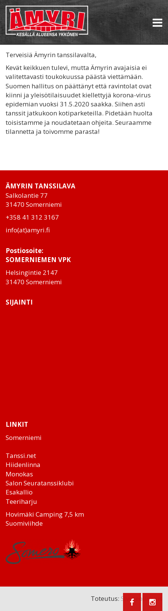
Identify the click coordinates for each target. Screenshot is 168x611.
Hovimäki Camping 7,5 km (45, 514)
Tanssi (15, 455)
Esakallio (19, 492)
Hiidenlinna (23, 464)
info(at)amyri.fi (28, 230)
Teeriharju (21, 501)
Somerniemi (24, 437)
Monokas (19, 474)
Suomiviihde (24, 523)
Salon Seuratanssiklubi (40, 483)
